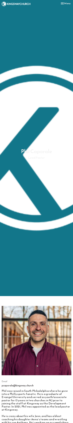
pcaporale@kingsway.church (18, 385)
